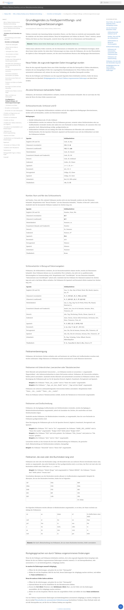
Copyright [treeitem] (5, 157)
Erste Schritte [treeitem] (7, 31)
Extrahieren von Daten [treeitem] (11, 105)
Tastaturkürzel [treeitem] (7, 150)
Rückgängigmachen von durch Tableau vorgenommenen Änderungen (65, 78)
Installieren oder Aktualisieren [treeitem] (11, 147)
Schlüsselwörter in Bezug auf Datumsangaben (113, 42)
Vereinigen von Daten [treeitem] (10, 56)
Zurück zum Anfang (63, 609)
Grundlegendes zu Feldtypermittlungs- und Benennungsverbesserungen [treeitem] (12, 101)
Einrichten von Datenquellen (54, 14)
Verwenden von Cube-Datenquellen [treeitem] (13, 110)
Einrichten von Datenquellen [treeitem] (11, 42)
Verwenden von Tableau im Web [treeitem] (11, 145)
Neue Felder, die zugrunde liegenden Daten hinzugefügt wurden (113, 23)
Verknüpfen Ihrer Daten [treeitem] (11, 51)
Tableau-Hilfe (7, 14)
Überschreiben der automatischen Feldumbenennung (51, 600)
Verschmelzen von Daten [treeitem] (11, 54)
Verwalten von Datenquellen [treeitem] (11, 108)
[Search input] (112, 2)
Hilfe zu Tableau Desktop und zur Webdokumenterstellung (27, 14)
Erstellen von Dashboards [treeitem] (10, 117)
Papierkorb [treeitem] (6, 142)
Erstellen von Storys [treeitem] (8, 120)
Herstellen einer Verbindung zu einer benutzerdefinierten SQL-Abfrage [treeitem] (13, 65)
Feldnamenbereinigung (112, 46)
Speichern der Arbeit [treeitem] (8, 135)
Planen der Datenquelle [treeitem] (11, 44)
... (44, 14)
